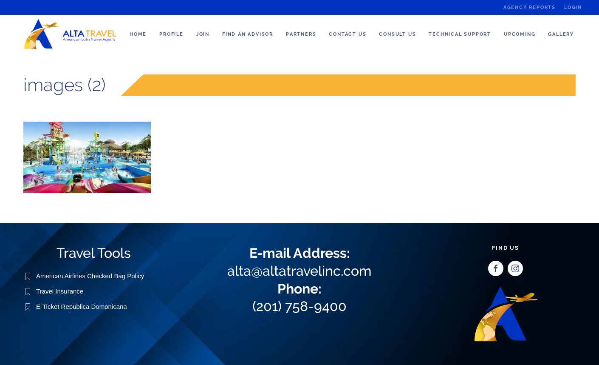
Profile (171, 34)
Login (573, 7)
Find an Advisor (247, 34)
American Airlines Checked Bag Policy (90, 275)
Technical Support (460, 34)
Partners (301, 34)
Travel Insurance (59, 290)
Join (202, 34)
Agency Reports (529, 7)
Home (138, 34)
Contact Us (347, 34)
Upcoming (519, 34)
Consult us (397, 34)
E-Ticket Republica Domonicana (81, 306)
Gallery (561, 34)
